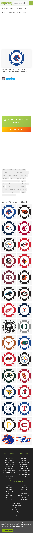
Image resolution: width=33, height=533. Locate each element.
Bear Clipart (24, 497)
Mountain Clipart (16, 518)
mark (24, 189)
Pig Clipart (16, 516)
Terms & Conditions (24, 462)
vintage (12, 172)
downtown (25, 184)
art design (16, 181)
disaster (11, 184)
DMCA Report (24, 464)
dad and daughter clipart (9, 470)
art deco (18, 178)
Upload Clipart (24, 468)
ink (3, 186)
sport (23, 181)
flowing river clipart (9, 462)
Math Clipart (9, 485)
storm (12, 178)
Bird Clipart (16, 508)
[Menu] (31, 3)
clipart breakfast (9, 460)
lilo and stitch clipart (9, 472)
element (5, 184)
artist (9, 175)
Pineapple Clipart (16, 510)
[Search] (24, 3)
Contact (24, 460)
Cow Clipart (16, 503)
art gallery (5, 178)
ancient (18, 184)
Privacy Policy (23, 466)
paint (23, 169)
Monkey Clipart (16, 512)
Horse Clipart (23, 491)
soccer (19, 189)
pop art (5, 181)
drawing (5, 189)
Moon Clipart (24, 485)
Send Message (10, 79)
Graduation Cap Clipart (24, 495)
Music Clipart (9, 495)
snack (4, 195)
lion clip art (19, 172)
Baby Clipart (9, 499)
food (16, 186)
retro (21, 175)
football (17, 192)
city (24, 178)
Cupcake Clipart (9, 491)
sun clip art (17, 169)
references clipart (9, 466)
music (26, 172)
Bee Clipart (24, 493)
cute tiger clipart (9, 464)
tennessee (12, 189)
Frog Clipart (9, 489)
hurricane (5, 172)
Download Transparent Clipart (16, 121)
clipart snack (9, 458)
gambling (5, 192)
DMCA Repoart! (16, 130)
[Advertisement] (16, 31)
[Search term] (20, 3)
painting (9, 169)
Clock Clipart (24, 489)
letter (23, 192)
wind (10, 181)
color (11, 192)
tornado (15, 175)
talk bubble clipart (9, 468)
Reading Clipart (16, 505)
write (9, 195)
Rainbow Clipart (24, 499)
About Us (23, 458)
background (10, 186)
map (4, 169)
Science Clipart (9, 497)
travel (4, 175)
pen (26, 175)
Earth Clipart (9, 493)
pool (14, 195)
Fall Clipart (24, 487)
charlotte (22, 186)
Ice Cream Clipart (16, 514)
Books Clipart (9, 487)
